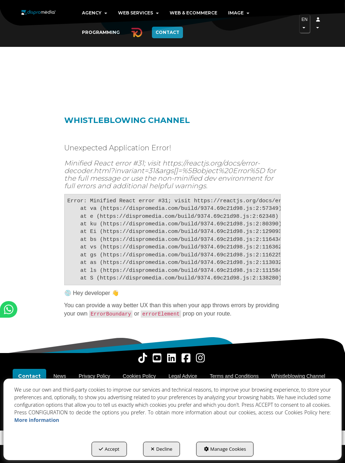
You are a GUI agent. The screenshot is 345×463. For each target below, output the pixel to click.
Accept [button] (109, 449)
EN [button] (305, 22)
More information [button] (36, 419)
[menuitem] (95, 13)
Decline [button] (161, 449)
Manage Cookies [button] (225, 449)
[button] (38, 18)
